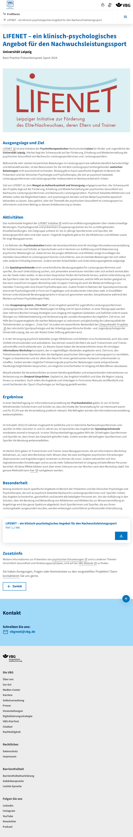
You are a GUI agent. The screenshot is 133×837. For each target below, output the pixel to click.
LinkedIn (8, 806)
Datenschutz (10, 751)
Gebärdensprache (13, 781)
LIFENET (7, 149)
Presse (7, 706)
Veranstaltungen (13, 711)
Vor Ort (7, 685)
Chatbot (7, 727)
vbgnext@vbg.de (22, 631)
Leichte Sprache (12, 786)
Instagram (9, 811)
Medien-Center (11, 690)
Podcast (7, 827)
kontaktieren (11, 576)
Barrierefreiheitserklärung (18, 776)
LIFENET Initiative (48, 223)
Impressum (9, 756)
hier (32, 470)
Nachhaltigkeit (12, 732)
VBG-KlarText (11, 721)
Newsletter (9, 821)
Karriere (7, 695)
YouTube (8, 816)
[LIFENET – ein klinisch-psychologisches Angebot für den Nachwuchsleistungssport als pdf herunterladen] (121, 536)
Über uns (8, 679)
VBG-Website (85, 563)
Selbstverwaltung (13, 700)
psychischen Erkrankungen (68, 559)
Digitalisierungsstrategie (17, 716)
